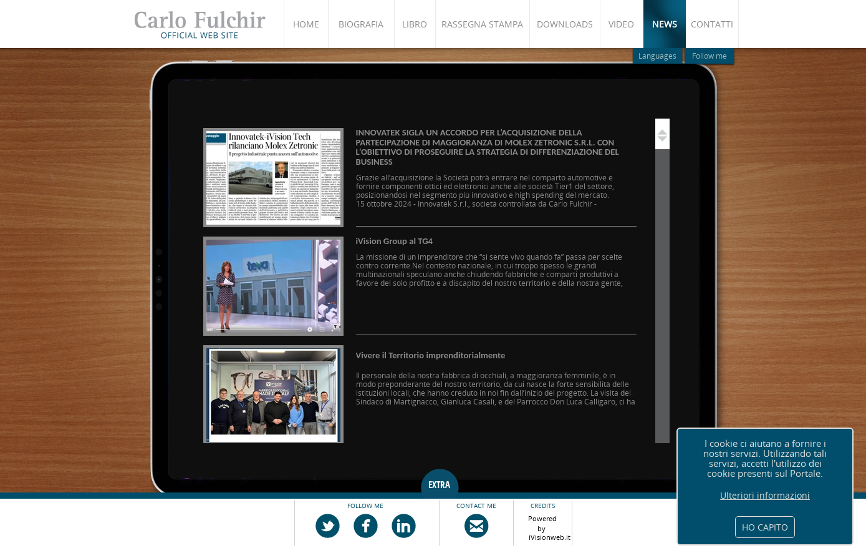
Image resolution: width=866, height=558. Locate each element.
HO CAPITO (765, 527)
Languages (657, 56)
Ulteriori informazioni (765, 496)
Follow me (709, 56)
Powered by (542, 521)
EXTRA (439, 485)
